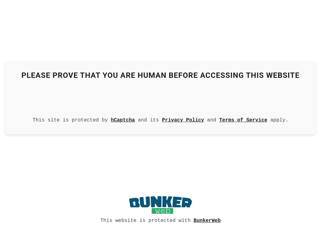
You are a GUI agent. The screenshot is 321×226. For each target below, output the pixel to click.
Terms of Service (243, 119)
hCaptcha (123, 119)
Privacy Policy (183, 119)
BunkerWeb (207, 220)
